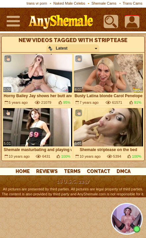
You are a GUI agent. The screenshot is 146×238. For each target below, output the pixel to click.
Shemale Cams (103, 3)
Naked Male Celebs (69, 3)
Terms (72, 171)
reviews (47, 171)
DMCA (123, 171)
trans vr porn (36, 3)
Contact (98, 171)
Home (23, 171)
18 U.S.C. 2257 (73, 181)
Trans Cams (133, 3)
